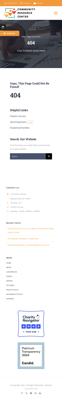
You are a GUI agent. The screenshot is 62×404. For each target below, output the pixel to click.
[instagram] (35, 393)
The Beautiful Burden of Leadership (23, 238)
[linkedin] (40, 393)
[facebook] (22, 393)
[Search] (49, 156)
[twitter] (27, 393)
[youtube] (31, 393)
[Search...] (28, 156)
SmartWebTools (31, 388)
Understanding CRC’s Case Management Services (28, 245)
